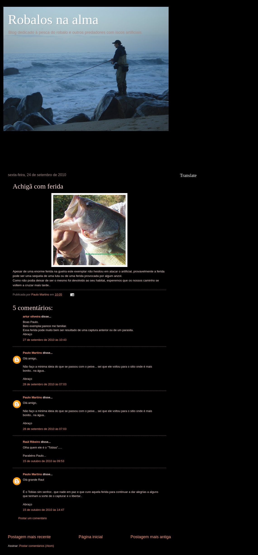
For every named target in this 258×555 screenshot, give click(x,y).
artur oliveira (32, 316)
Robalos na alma (53, 19)
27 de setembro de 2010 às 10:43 (45, 340)
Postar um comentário (32, 518)
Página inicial (91, 537)
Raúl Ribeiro (31, 442)
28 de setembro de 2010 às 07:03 (45, 384)
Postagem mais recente (29, 537)
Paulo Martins (32, 352)
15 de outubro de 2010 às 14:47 (43, 509)
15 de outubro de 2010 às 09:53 (43, 461)
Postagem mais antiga (151, 537)
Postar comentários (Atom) (36, 546)
